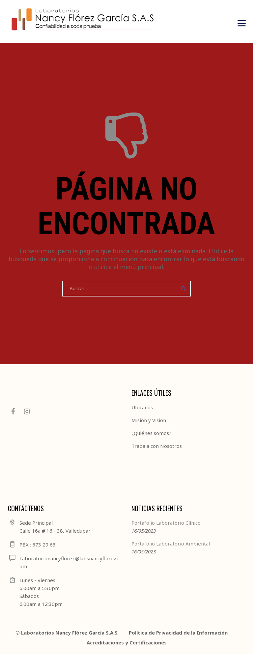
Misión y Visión (148, 420)
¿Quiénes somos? (151, 433)
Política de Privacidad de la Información (178, 632)
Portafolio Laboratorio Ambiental (170, 543)
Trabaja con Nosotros (156, 446)
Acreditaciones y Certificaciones (127, 642)
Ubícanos (142, 407)
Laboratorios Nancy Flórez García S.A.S (69, 632)
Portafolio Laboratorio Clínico (166, 522)
